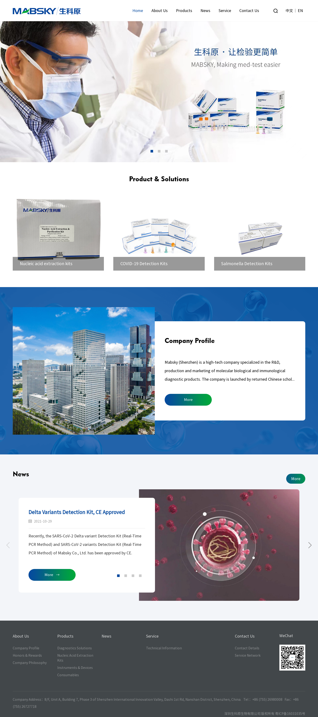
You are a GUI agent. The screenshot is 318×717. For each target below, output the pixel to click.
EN (300, 10)
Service (225, 10)
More (188, 399)
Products (184, 10)
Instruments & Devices (75, 667)
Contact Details (247, 648)
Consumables (68, 675)
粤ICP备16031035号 (290, 713)
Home (137, 10)
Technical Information (164, 648)
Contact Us (249, 10)
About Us (159, 10)
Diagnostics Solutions (74, 648)
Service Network (248, 655)
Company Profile (190, 340)
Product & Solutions (159, 179)
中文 (289, 10)
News (205, 10)
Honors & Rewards (27, 655)
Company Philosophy (30, 662)
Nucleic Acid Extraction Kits (75, 658)
